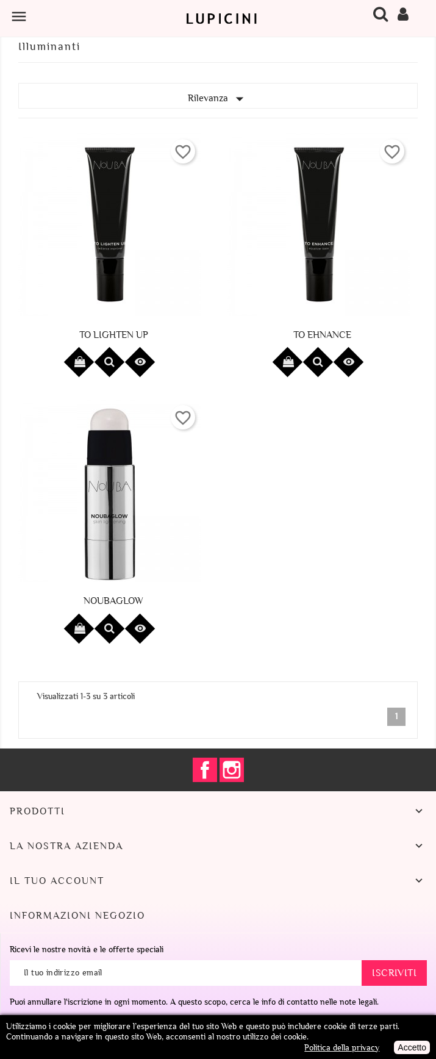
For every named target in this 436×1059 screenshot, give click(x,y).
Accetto (412, 1047)
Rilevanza (218, 99)
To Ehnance (322, 334)
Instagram (232, 770)
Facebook (205, 770)
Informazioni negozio (77, 915)
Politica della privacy (341, 1047)
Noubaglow (113, 600)
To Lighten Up (113, 334)
